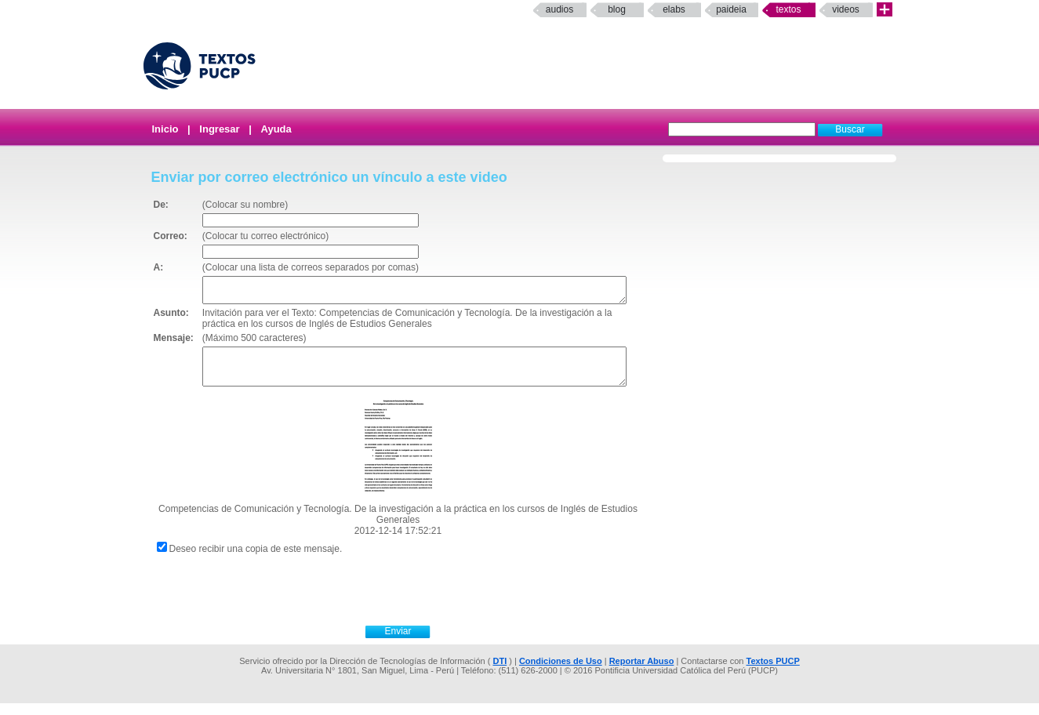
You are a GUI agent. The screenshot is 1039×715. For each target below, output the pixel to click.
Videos (845, 9)
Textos (788, 9)
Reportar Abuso (641, 672)
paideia (731, 9)
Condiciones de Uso (560, 672)
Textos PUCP (773, 672)
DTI (499, 672)
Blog (617, 9)
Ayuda (276, 129)
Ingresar (219, 129)
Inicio (165, 129)
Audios (559, 9)
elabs (674, 9)
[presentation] (415, 599)
